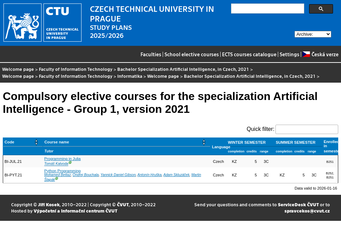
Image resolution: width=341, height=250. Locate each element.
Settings (289, 54)
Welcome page (18, 69)
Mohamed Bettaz (57, 175)
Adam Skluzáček (176, 175)
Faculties (150, 54)
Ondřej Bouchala (86, 175)
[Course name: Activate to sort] (127, 142)
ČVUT (123, 204)
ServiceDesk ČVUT (298, 204)
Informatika (129, 75)
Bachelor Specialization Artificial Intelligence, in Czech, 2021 (183, 69)
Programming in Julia (62, 159)
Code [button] (9, 142)
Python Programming (62, 171)
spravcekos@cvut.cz (307, 210)
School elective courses (191, 54)
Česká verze (320, 54)
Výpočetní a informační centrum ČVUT (75, 210)
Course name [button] (56, 142)
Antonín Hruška (149, 175)
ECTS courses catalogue (249, 54)
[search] (267, 9)
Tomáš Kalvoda (56, 164)
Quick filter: (260, 129)
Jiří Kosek (49, 204)
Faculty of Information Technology (75, 69)
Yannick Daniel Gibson (118, 175)
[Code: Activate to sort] (23, 142)
